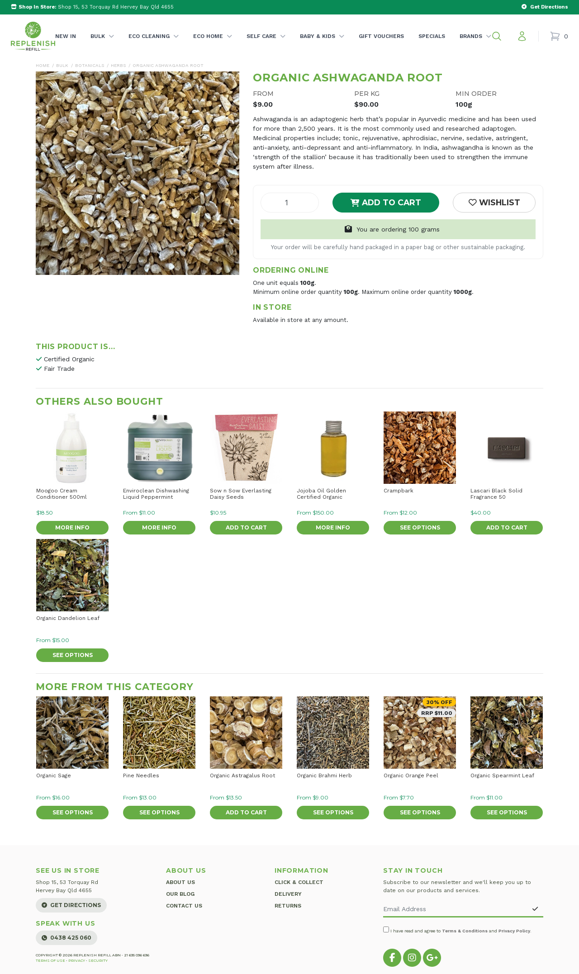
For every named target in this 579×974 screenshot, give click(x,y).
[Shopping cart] (559, 36)
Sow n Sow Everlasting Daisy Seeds (240, 493)
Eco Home (212, 45)
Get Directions (71, 905)
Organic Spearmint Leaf (502, 775)
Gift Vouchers (381, 36)
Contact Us (184, 906)
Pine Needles (141, 775)
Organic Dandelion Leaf (68, 618)
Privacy (76, 960)
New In (65, 36)
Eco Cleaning (153, 45)
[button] (497, 36)
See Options (420, 527)
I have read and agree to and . (457, 930)
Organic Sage (53, 775)
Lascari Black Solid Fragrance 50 (496, 493)
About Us (180, 882)
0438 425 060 (66, 937)
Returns (288, 906)
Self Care (266, 45)
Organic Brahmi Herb (324, 775)
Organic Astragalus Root (242, 775)
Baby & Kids (322, 45)
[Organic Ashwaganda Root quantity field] (290, 203)
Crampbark (398, 490)
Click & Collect (299, 882)
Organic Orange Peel (411, 775)
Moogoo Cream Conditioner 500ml (61, 493)
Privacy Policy (514, 930)
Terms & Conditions (465, 930)
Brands (475, 45)
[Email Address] (455, 909)
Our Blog (180, 894)
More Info (72, 527)
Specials (431, 36)
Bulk (102, 45)
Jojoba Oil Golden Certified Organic (321, 493)
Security (98, 960)
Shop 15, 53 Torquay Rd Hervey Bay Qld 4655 (92, 7)
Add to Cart (386, 202)
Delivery (288, 894)
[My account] (522, 36)
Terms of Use (50, 960)
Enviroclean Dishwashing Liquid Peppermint (156, 493)
